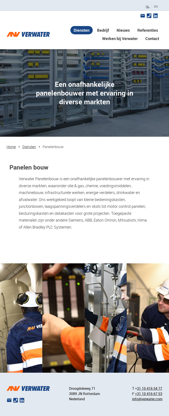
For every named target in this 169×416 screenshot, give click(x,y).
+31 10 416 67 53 (148, 393)
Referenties (147, 30)
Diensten (81, 30)
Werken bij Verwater (120, 38)
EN (156, 6)
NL (147, 6)
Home (11, 146)
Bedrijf (103, 30)
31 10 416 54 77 (149, 388)
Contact (152, 38)
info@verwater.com (147, 399)
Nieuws (123, 30)
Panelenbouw (53, 146)
